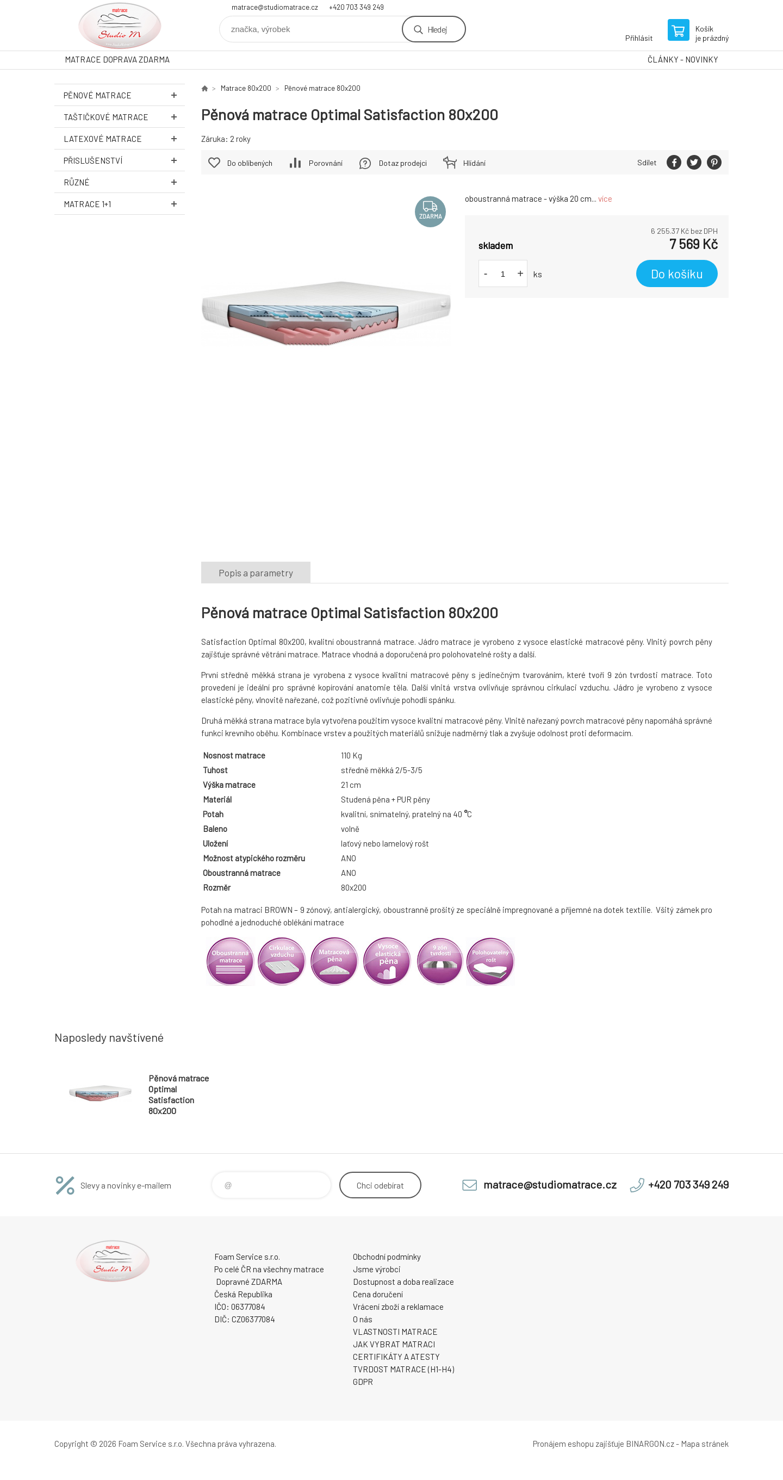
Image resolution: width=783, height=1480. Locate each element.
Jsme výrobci (377, 1269)
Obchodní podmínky (387, 1256)
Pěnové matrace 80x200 (322, 88)
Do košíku (677, 273)
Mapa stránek (705, 1443)
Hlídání (474, 162)
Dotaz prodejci (403, 162)
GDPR (363, 1381)
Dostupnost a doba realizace (403, 1281)
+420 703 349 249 (356, 7)
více (605, 198)
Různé (124, 181)
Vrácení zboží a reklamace (398, 1306)
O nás (362, 1319)
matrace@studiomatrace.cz (275, 7)
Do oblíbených (249, 162)
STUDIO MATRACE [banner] (119, 25)
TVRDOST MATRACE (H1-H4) (403, 1369)
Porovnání (326, 162)
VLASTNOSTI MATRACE (395, 1331)
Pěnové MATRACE (124, 94)
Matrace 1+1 (124, 203)
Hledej (437, 29)
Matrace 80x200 (246, 88)
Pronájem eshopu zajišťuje (578, 1443)
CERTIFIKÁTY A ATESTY (396, 1356)
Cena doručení (378, 1294)
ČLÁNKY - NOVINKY (683, 59)
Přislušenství (124, 160)
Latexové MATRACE (124, 138)
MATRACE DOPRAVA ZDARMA (117, 59)
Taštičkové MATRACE (124, 116)
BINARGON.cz (650, 1443)
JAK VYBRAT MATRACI (394, 1344)
